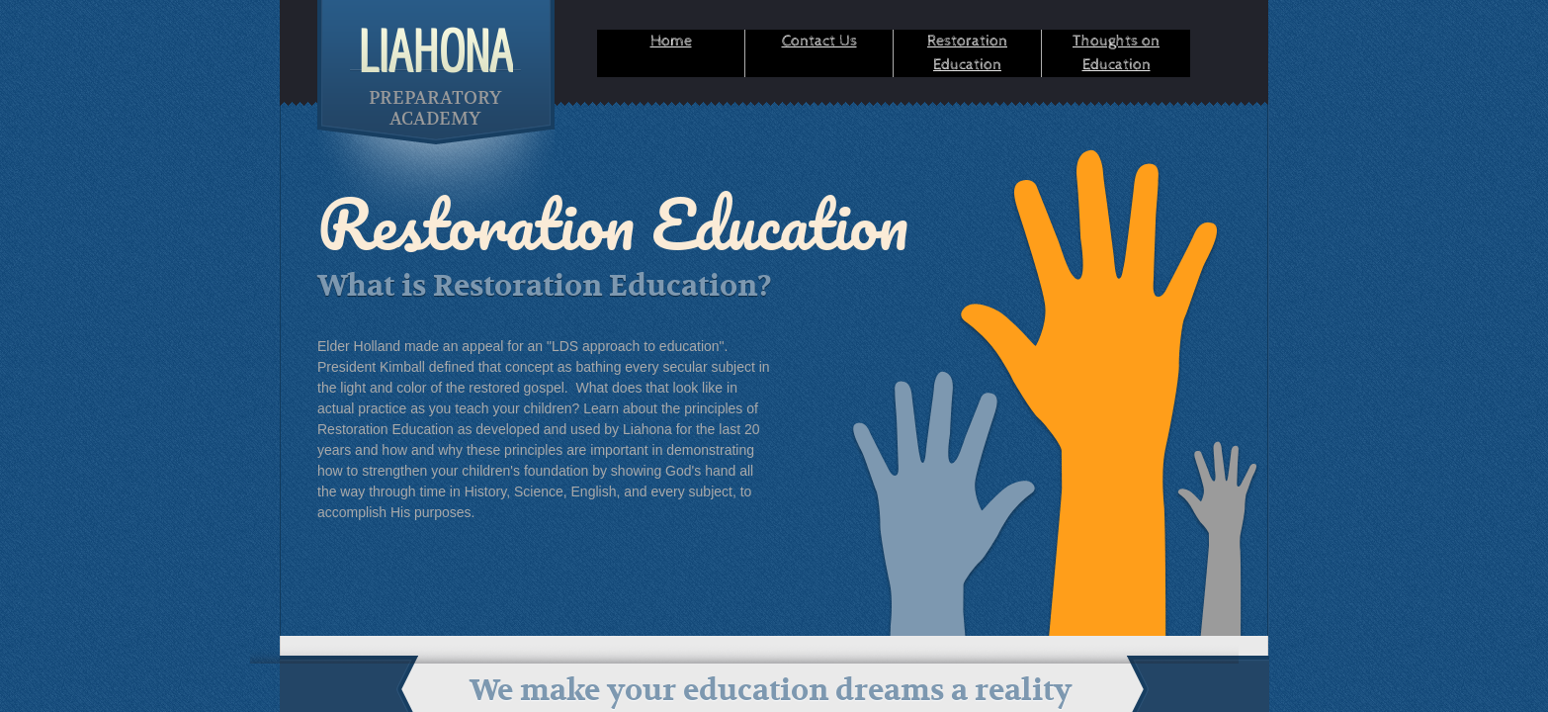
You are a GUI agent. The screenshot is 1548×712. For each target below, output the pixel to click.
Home (671, 41)
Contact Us (819, 41)
